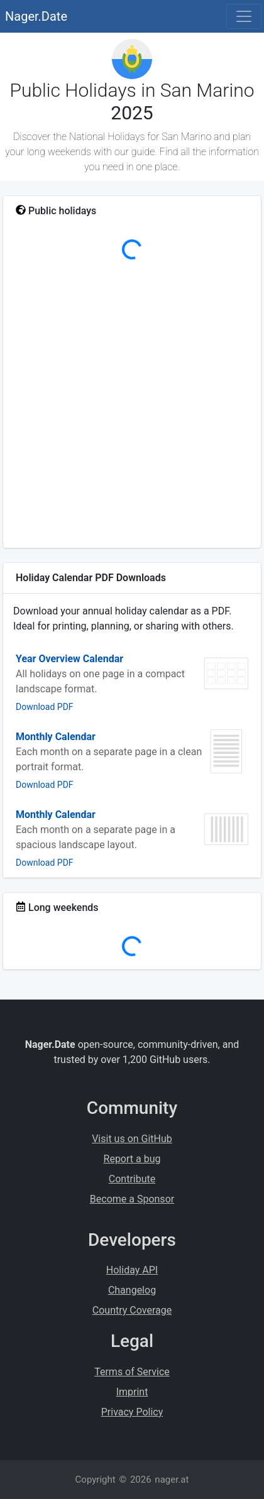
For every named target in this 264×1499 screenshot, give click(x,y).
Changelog (132, 1290)
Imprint (132, 1392)
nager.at (172, 1479)
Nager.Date (36, 16)
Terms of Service (132, 1372)
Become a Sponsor (132, 1199)
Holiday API (132, 1270)
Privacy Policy (132, 1412)
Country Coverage (132, 1310)
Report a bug (132, 1159)
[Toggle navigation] (243, 16)
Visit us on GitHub (132, 1139)
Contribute (132, 1179)
